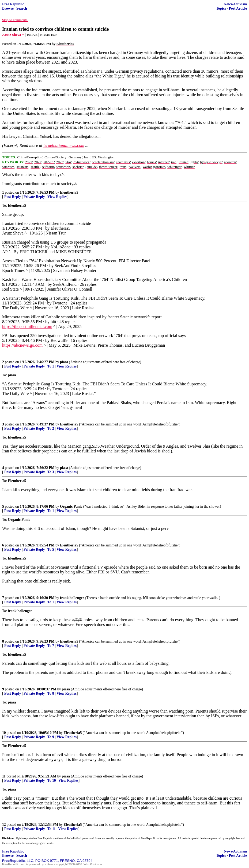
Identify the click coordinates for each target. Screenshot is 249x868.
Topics (221, 8)
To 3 (50, 472)
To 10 (51, 781)
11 (4, 776)
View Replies (57, 197)
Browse (8, 8)
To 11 (51, 829)
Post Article (238, 8)
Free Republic (13, 4)
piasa (64, 362)
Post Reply (12, 197)
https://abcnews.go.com (22, 345)
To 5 (50, 550)
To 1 (50, 366)
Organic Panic (71, 507)
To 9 (50, 737)
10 (4, 733)
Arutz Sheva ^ (13, 35)
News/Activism (235, 4)
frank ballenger (72, 598)
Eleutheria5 (69, 192)
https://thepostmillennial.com (27, 326)
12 (4, 825)
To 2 (50, 429)
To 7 (50, 646)
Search (21, 8)
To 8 (50, 693)
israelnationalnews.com (63, 145)
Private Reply (34, 197)
